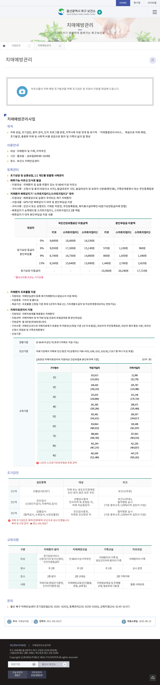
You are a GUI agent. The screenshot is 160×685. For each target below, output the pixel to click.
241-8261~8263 (58, 606)
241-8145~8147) (120, 606)
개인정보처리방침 (18, 645)
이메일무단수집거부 (41, 645)
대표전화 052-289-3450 (22, 653)
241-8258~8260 (89, 606)
